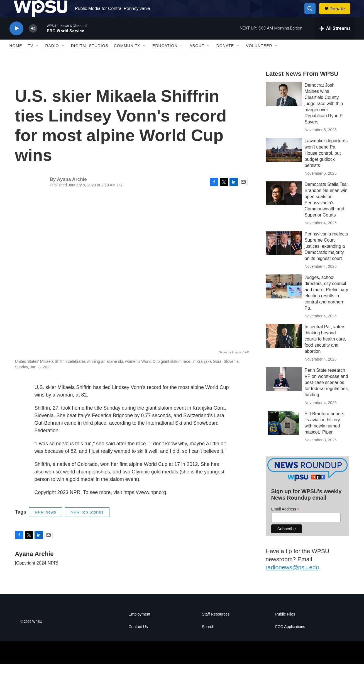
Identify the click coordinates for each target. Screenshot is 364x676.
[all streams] (335, 40)
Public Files (285, 626)
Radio (52, 58)
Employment (139, 626)
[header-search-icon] (312, 14)
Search (208, 639)
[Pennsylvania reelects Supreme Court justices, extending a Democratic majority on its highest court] (284, 255)
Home (15, 58)
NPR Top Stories (87, 524)
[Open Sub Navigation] (37, 58)
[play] (16, 40)
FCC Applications (290, 639)
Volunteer (259, 58)
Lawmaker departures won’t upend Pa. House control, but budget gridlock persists (326, 165)
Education (164, 58)
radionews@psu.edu (292, 579)
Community (127, 58)
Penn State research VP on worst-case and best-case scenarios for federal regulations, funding (327, 394)
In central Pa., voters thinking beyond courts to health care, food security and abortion (325, 351)
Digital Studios (89, 58)
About (197, 58)
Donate (340, 15)
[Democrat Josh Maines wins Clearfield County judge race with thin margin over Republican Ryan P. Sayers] (284, 106)
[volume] (33, 40)
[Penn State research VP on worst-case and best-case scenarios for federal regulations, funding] (284, 391)
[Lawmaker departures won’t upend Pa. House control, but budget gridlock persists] (284, 162)
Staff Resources (215, 626)
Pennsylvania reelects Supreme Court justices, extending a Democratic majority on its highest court (326, 258)
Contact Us (138, 639)
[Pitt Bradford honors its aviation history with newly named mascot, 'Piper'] (284, 435)
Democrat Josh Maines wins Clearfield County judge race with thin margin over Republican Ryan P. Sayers (324, 115)
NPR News (45, 524)
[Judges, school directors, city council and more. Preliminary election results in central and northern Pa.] (284, 298)
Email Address (285, 521)
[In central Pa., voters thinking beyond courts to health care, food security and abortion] (284, 348)
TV (30, 58)
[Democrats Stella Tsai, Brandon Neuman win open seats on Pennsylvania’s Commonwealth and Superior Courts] (284, 205)
